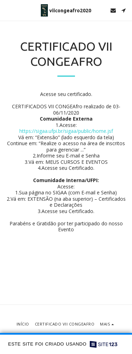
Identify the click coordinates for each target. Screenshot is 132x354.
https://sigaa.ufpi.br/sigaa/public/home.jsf (66, 131)
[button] (8, 10)
